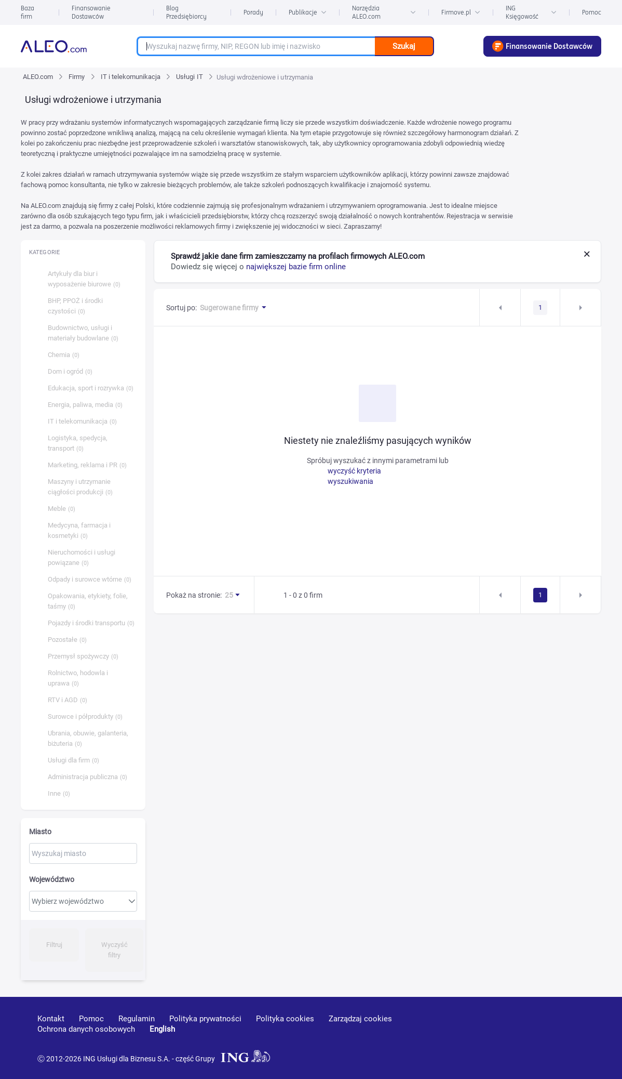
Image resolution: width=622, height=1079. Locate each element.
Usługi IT (189, 77)
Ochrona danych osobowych (86, 1029)
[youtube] (491, 1034)
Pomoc (591, 12)
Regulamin (136, 1018)
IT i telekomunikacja (131, 77)
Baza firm (27, 12)
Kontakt (50, 1018)
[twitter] (566, 1034)
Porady (253, 12)
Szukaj (404, 46)
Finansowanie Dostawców (91, 12)
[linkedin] (530, 1034)
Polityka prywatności (205, 1018)
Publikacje (308, 12)
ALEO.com (38, 77)
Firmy (77, 77)
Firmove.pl (460, 12)
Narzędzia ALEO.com (384, 12)
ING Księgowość (531, 12)
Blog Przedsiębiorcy (186, 12)
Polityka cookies (285, 1018)
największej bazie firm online (296, 266)
